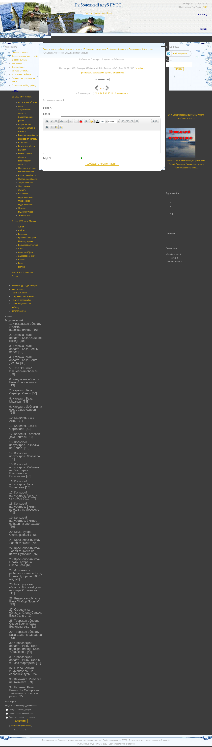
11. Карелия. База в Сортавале (23, 427)
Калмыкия (22, 142)
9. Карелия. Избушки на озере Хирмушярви (25, 408)
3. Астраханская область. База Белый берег (23, 349)
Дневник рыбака (19, 60)
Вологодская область (28, 135)
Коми (20, 263)
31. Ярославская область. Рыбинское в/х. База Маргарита (25, 660)
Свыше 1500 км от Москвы (24, 221)
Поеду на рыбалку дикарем (20, 710)
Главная (88, 13)
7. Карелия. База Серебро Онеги (20, 392)
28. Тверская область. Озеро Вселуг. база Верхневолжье (24, 623)
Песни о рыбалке (19, 293)
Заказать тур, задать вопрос (25, 285)
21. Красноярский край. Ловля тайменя (25, 541)
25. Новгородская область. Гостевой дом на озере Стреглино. (25, 587)
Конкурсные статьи (20, 71)
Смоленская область (27, 179)
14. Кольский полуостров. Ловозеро (24, 455)
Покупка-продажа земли (23, 296)
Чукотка (21, 259)
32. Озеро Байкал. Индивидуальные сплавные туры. (22, 671)
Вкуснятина (17, 63)
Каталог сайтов (19, 311)
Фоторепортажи (73, 49)
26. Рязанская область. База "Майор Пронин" (25, 600)
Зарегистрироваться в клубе (25, 56)
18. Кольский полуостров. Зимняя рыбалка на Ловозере (24, 506)
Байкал (21, 230)
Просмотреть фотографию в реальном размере (102, 73)
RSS (205, 7)
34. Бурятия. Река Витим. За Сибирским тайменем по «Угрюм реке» (24, 692)
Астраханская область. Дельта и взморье (26, 128)
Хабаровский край (26, 256)
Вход (109, 13)
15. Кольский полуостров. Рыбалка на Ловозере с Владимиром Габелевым (24, 470)
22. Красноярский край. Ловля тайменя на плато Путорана (25, 551)
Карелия (22, 150)
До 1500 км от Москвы (22, 97)
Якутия (21, 267)
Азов (20, 106)
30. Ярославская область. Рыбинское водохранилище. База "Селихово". (24, 647)
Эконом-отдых (24, 215)
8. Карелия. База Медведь (20, 400)
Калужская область (27, 146)
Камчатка (22, 234)
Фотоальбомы (18, 67)
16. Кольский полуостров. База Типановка (21, 484)
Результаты (14, 725)
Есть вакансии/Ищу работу (24, 85)
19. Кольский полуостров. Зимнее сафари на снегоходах (24, 520)
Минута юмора (18, 289)
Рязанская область (27, 175)
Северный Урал (25, 252)
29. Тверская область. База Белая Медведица (25, 633)
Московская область (27, 102)
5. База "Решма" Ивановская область (23, 370)
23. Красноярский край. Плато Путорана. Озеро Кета (25, 562)
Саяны (21, 249)
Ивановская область (27, 139)
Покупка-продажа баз (21, 300)
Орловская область (27, 168)
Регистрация (100, 13)
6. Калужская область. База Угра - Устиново (24, 381)
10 (109, 93)
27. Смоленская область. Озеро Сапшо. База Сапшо (25, 612)
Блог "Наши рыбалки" (21, 74)
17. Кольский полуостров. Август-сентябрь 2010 (23, 495)
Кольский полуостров (28, 245)
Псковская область (27, 172)
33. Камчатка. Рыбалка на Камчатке (25, 681)
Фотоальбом (58, 49)
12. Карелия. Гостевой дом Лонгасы (24, 435)
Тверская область (26, 183)
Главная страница (20, 52)
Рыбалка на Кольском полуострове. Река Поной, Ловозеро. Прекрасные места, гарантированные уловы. (186, 164)
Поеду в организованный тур (20, 713)
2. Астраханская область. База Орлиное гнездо (25, 337)
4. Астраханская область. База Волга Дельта (23, 360)
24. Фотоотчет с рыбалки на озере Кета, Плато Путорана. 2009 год (25, 575)
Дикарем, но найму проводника (22, 717)
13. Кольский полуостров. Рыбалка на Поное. (24, 445)
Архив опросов (25, 725)
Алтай (21, 227)
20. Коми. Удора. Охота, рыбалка (20, 533)
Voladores (140, 68)
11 (112, 93)
